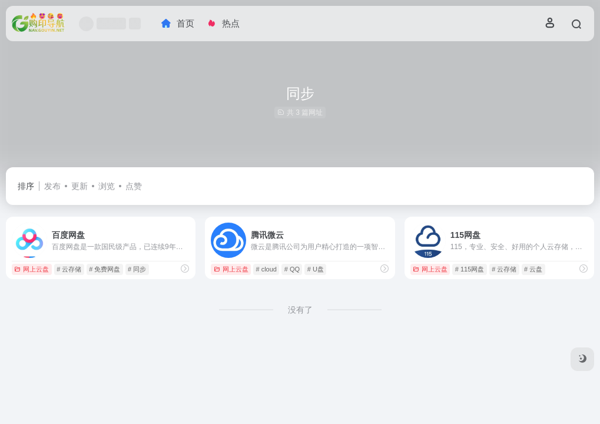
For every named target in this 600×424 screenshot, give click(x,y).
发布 (52, 186)
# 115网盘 (470, 269)
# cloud (266, 269)
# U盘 (315, 269)
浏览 (106, 186)
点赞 (133, 186)
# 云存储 (69, 269)
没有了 (300, 309)
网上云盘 (31, 269)
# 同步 (137, 269)
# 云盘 (533, 269)
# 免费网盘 (104, 269)
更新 (79, 186)
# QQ (292, 269)
